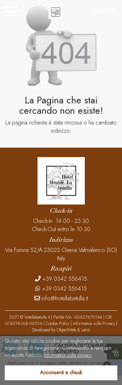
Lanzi (85, 330)
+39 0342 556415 (61, 279)
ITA (98, 10)
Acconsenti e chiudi (61, 372)
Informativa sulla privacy (68, 355)
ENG (111, 10)
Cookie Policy (57, 323)
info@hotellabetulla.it (61, 298)
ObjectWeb (66, 330)
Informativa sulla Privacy (94, 323)
